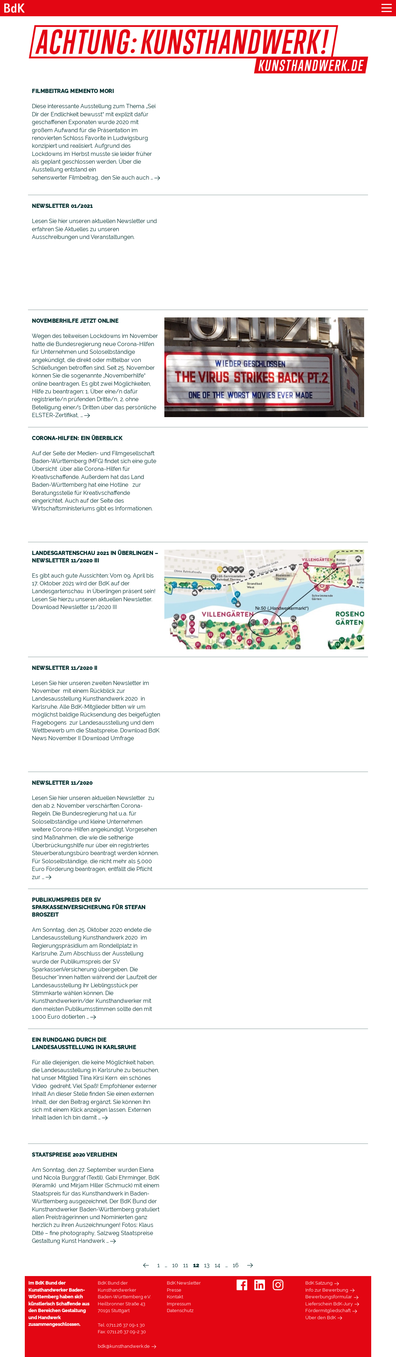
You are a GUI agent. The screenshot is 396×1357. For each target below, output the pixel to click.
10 (175, 1265)
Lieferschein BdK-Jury (329, 1303)
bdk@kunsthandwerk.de (124, 1346)
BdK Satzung (319, 1283)
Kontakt (175, 1296)
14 (217, 1265)
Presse (174, 1290)
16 (236, 1265)
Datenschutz (180, 1310)
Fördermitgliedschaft (328, 1310)
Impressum (179, 1303)
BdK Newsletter (184, 1283)
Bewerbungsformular (328, 1296)
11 (185, 1265)
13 (207, 1265)
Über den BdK (320, 1317)
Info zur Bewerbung (326, 1290)
